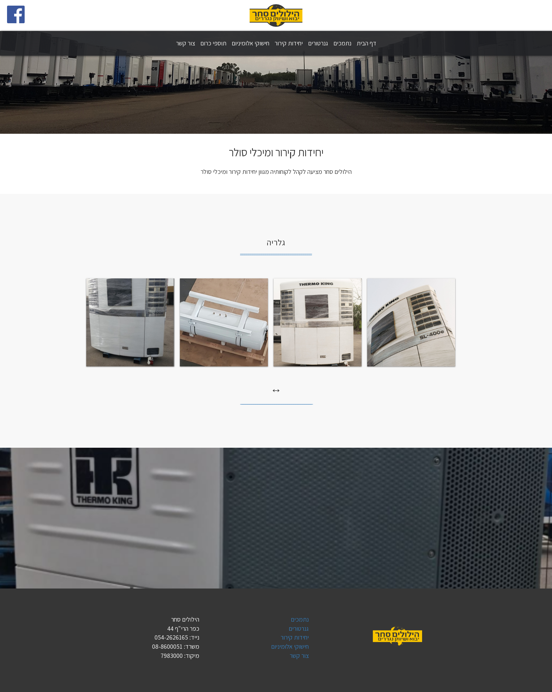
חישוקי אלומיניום (250, 43)
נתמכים (342, 43)
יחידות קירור (289, 43)
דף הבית (366, 43)
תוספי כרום (213, 43)
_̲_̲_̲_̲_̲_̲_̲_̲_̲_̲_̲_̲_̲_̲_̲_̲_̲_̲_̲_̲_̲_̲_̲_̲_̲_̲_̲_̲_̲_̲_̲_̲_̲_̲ (276, 252)
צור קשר (185, 43)
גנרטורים (318, 43)
